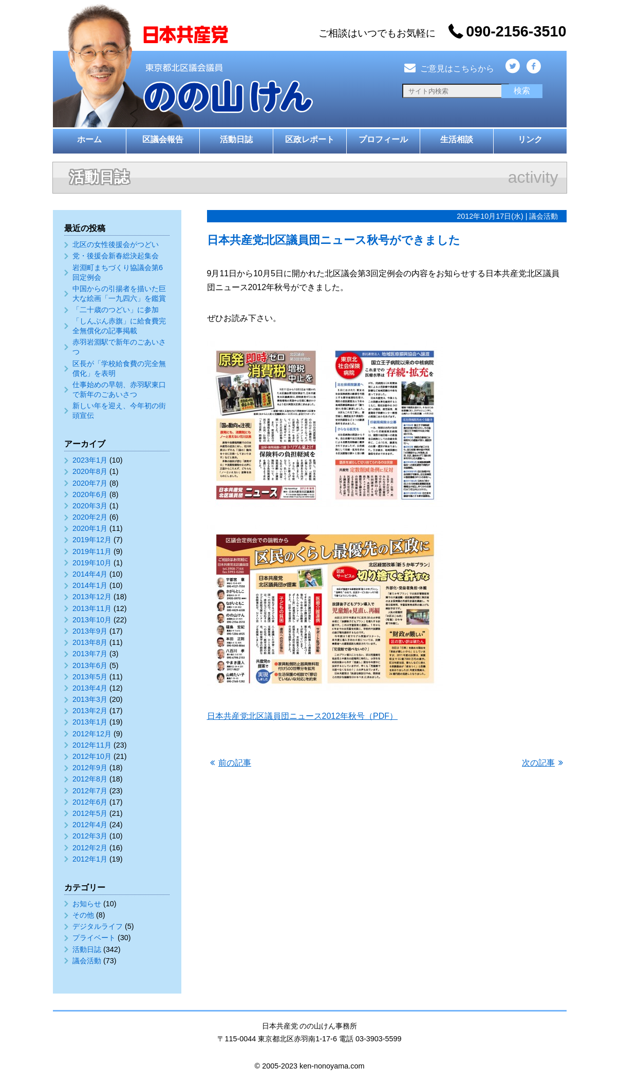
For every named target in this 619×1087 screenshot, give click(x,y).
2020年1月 (89, 528)
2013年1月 (89, 722)
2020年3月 (89, 506)
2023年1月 (89, 460)
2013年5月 (89, 677)
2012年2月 (89, 848)
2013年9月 (89, 631)
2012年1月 (89, 859)
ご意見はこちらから (448, 68)
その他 (83, 915)
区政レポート (309, 139)
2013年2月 (89, 711)
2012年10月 (91, 756)
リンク (530, 139)
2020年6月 (89, 494)
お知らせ (86, 904)
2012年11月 (91, 745)
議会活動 (86, 961)
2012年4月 (89, 825)
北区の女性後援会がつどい (115, 244)
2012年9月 (89, 768)
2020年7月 (89, 483)
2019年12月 (91, 540)
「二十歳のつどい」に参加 (115, 310)
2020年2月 (89, 517)
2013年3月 (89, 699)
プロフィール (383, 139)
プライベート (94, 937)
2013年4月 (89, 688)
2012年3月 (89, 836)
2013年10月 (91, 620)
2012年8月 (89, 779)
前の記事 (234, 762)
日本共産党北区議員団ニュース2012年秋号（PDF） (302, 716)
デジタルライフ (97, 926)
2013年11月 (91, 608)
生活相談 (456, 139)
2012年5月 (89, 813)
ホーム (89, 139)
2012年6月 (89, 802)
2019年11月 (91, 551)
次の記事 (538, 762)
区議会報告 (162, 139)
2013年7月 (89, 654)
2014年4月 (89, 574)
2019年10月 (91, 563)
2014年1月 (89, 585)
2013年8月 (89, 642)
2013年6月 (89, 665)
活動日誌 (236, 139)
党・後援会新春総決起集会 (115, 256)
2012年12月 (91, 734)
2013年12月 (91, 597)
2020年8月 (89, 471)
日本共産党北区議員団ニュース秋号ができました (333, 240)
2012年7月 (89, 791)
